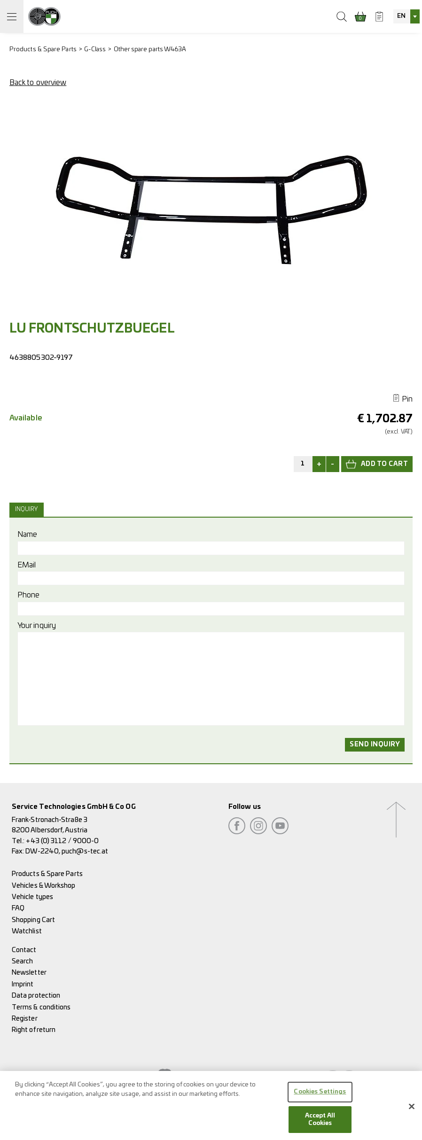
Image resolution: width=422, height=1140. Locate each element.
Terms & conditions (41, 1007)
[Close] (411, 1110)
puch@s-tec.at (85, 851)
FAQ (18, 908)
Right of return (33, 1029)
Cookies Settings (320, 1096)
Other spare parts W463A (150, 50)
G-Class (95, 50)
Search (22, 961)
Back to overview (37, 82)
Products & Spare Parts (43, 50)
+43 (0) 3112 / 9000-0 (62, 841)
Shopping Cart (33, 919)
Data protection (36, 995)
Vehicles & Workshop (44, 885)
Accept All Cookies (320, 1123)
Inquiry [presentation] (26, 509)
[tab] (27, 510)
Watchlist (27, 931)
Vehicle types (32, 896)
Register (25, 1018)
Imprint (23, 984)
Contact (24, 950)
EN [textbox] (401, 16)
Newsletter (29, 972)
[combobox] (406, 16)
